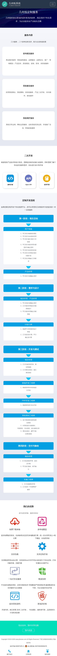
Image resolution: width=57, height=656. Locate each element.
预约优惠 (28, 630)
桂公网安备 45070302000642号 (36, 646)
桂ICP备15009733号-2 (17, 646)
